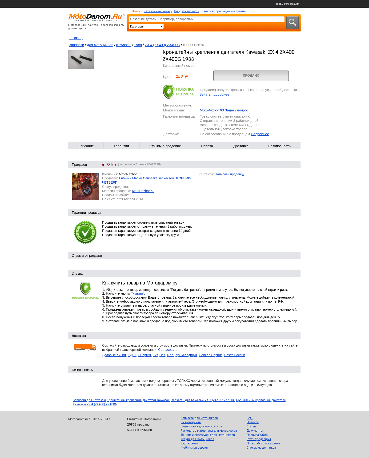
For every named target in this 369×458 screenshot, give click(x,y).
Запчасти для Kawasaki (89, 400)
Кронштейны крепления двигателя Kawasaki (138, 400)
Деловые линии (114, 355)
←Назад (76, 38)
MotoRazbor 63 (212, 110)
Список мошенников (261, 447)
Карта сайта (189, 443)
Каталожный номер (158, 11)
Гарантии (121, 146)
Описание (86, 146)
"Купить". (138, 293)
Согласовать (167, 349)
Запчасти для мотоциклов (199, 418)
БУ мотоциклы (191, 422)
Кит (155, 355)
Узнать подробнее (214, 94)
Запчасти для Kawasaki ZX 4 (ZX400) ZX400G (203, 400)
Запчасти (76, 45)
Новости (253, 422)
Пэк (162, 355)
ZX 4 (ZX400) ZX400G (162, 45)
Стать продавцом (259, 439)
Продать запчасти (186, 11)
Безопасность (279, 146)
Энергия (144, 355)
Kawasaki (123, 45)
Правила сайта (257, 435)
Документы (255, 430)
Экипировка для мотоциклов (201, 426)
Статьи (251, 426)
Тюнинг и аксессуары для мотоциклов (208, 435)
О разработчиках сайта (263, 443)
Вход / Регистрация (287, 3)
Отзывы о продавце (165, 146)
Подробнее (260, 134)
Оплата (207, 146)
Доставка (241, 146)
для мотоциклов (100, 45)
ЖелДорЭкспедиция (182, 355)
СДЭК (132, 355)
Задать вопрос (237, 110)
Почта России (234, 355)
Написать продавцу (230, 174)
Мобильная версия (194, 447)
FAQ (250, 418)
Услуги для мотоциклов (197, 439)
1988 (138, 45)
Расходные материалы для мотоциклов (209, 430)
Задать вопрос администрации (224, 11)
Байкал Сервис (211, 355)
